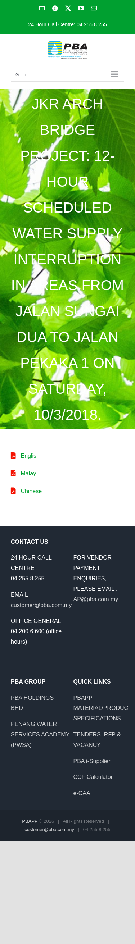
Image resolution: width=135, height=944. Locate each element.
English (30, 456)
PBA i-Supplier (92, 761)
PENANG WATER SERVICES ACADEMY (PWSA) (40, 734)
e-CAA (81, 793)
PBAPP (29, 821)
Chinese (31, 491)
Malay (28, 473)
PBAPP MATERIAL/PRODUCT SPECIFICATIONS (102, 708)
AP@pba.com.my (95, 599)
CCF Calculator (93, 777)
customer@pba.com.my (41, 605)
